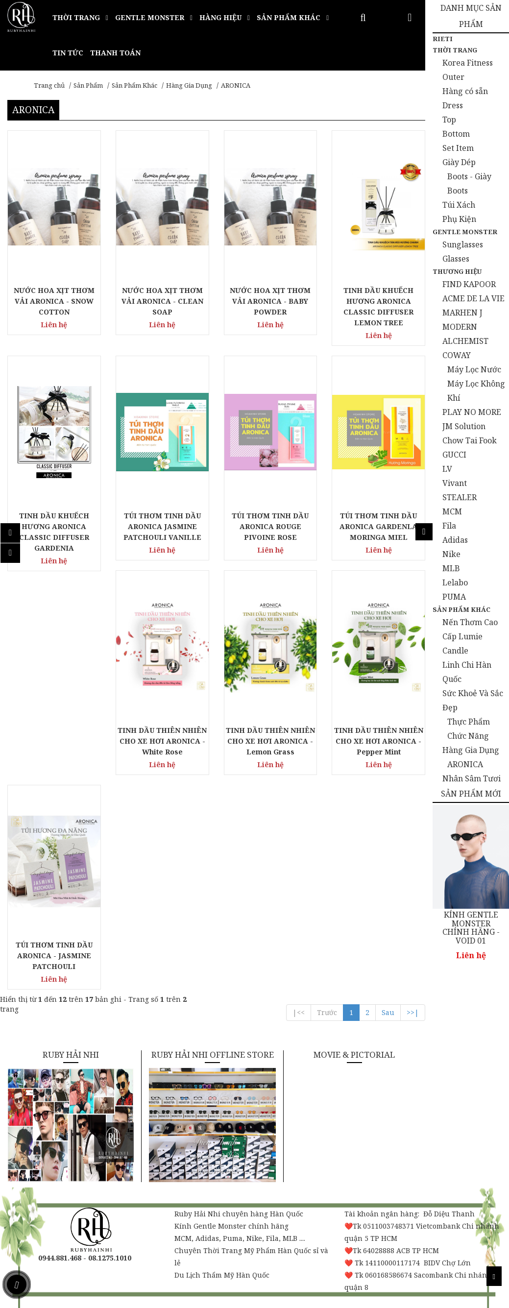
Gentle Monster (465, 231)
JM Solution (463, 426)
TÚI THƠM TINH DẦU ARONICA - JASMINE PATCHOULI (54, 955)
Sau (388, 1012)
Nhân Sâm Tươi (471, 778)
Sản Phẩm (88, 85)
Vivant (454, 483)
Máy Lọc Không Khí (476, 390)
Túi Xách (458, 204)
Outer (453, 77)
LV (447, 468)
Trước (327, 1012)
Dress (452, 105)
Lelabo (455, 582)
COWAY (456, 355)
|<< (298, 1012)
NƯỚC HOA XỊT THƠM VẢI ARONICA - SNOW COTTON (54, 301)
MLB (451, 568)
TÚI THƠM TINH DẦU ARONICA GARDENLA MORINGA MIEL (378, 526)
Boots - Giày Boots (469, 183)
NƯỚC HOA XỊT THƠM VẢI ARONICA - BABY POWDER (270, 301)
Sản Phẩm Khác (134, 85)
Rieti (443, 38)
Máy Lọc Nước (474, 369)
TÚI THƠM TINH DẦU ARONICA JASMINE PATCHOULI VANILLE (162, 526)
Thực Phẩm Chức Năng (468, 728)
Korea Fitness (467, 62)
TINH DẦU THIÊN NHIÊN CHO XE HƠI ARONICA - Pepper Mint (378, 741)
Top (449, 119)
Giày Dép (459, 162)
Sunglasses (462, 244)
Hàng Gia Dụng (189, 85)
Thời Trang (455, 50)
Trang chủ (49, 85)
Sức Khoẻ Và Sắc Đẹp (472, 700)
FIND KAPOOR (469, 284)
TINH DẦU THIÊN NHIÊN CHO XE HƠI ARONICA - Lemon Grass (270, 741)
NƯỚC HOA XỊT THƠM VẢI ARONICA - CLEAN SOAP (162, 301)
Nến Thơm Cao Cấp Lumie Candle (470, 636)
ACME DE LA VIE (473, 298)
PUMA (454, 596)
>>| (413, 1012)
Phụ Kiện (459, 219)
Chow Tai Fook (469, 440)
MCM (452, 511)
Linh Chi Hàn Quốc (466, 671)
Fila (449, 525)
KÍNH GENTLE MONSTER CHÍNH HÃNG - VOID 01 (471, 928)
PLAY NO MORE (471, 412)
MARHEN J (462, 312)
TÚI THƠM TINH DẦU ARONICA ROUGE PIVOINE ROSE (270, 526)
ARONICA (235, 85)
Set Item (458, 148)
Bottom (456, 133)
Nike (451, 554)
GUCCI (454, 454)
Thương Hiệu (457, 271)
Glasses (455, 258)
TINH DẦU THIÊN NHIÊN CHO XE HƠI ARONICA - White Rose (162, 741)
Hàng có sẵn (465, 91)
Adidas (455, 539)
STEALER (459, 497)
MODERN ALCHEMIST (465, 333)
